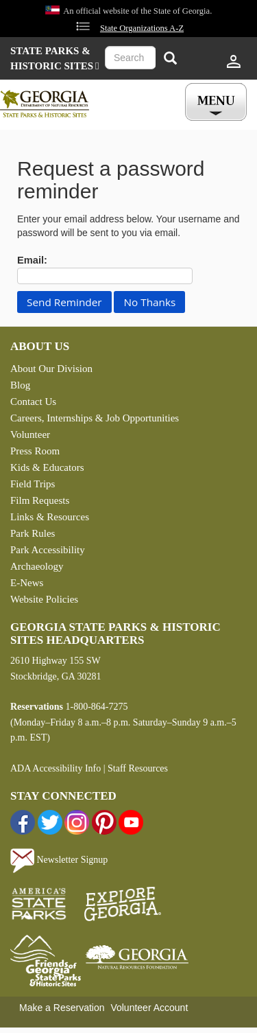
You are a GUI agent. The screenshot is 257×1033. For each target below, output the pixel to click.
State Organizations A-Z (142, 28)
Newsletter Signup (59, 860)
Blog (20, 385)
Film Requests (39, 500)
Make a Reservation (62, 1007)
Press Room (35, 450)
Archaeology (36, 566)
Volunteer (30, 434)
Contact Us (33, 401)
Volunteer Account (149, 1007)
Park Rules (32, 533)
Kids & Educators (47, 467)
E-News (26, 582)
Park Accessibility (47, 549)
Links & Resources (49, 516)
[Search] (170, 59)
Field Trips (32, 483)
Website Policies (44, 599)
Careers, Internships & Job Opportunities (94, 418)
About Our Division (51, 368)
